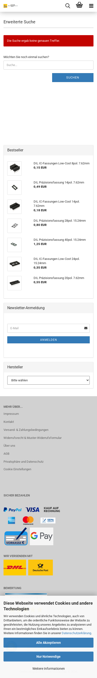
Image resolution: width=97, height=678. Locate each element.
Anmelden (48, 339)
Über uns (9, 445)
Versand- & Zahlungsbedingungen (26, 430)
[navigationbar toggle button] (91, 6)
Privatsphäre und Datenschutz (23, 461)
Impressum (11, 414)
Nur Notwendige (48, 656)
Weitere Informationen (48, 668)
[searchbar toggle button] (68, 6)
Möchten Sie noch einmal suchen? (26, 57)
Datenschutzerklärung (76, 633)
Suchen (72, 77)
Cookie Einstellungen (17, 469)
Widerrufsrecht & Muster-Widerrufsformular (33, 438)
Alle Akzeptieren (48, 643)
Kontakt (9, 422)
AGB (6, 453)
